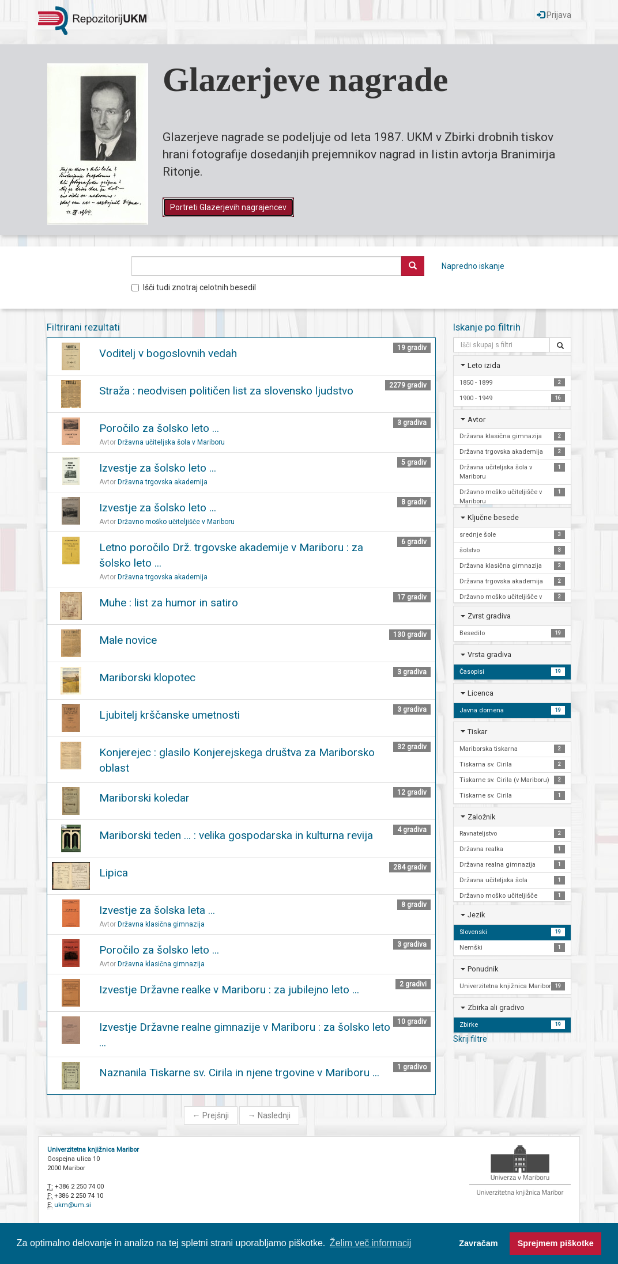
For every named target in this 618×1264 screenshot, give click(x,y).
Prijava (554, 15)
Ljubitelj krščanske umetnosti (169, 715)
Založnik (481, 817)
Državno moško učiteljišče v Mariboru (176, 522)
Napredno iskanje (473, 266)
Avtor (476, 419)
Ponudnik (483, 969)
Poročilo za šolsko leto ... (159, 428)
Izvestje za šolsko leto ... (157, 468)
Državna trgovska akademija (163, 482)
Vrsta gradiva (489, 654)
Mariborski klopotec (147, 677)
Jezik (476, 914)
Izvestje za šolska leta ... (157, 910)
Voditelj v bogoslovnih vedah (168, 353)
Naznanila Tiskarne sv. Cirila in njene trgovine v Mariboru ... (239, 1072)
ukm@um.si (72, 1205)
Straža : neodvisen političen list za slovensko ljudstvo (226, 390)
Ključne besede (493, 517)
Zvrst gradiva (489, 616)
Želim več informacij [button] (370, 1243)
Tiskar (477, 731)
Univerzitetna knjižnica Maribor (93, 1149)
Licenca (480, 693)
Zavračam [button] (478, 1243)
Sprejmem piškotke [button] (556, 1243)
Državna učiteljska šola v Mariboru (171, 442)
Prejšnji (211, 1115)
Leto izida (484, 365)
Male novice (128, 640)
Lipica (113, 872)
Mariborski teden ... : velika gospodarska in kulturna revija (236, 835)
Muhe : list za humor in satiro (168, 602)
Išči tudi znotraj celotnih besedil (193, 287)
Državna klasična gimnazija (161, 924)
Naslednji (269, 1115)
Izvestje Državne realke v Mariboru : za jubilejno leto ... (229, 989)
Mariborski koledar (144, 797)
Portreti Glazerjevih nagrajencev (228, 207)
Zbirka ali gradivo (496, 1007)
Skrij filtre (470, 1038)
